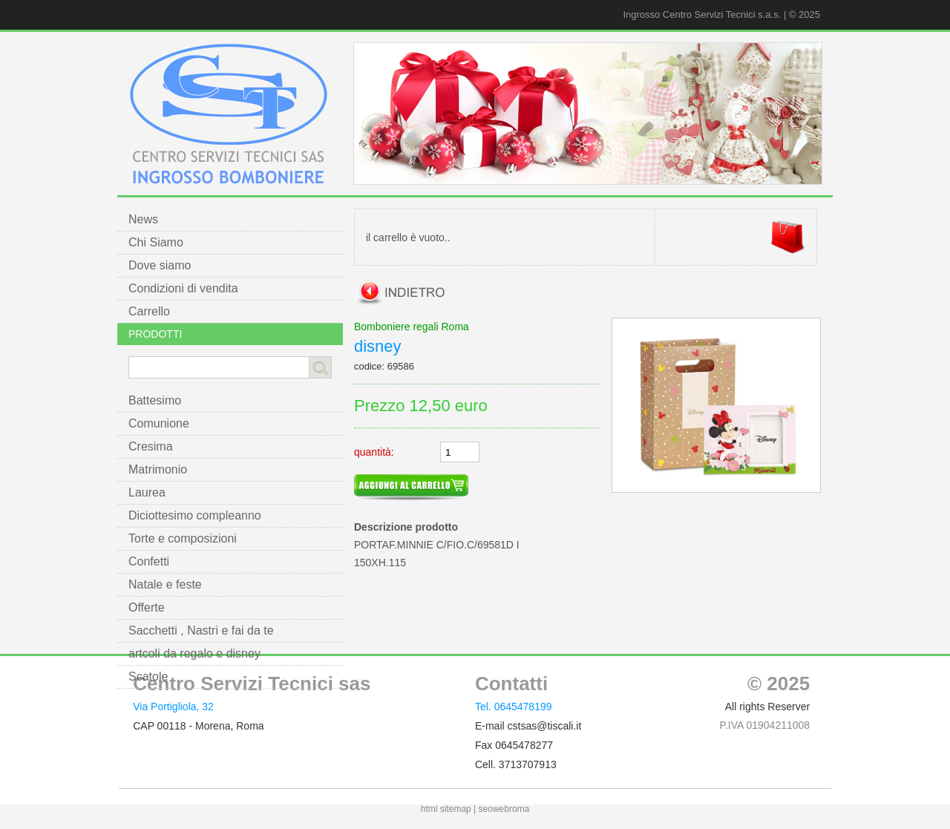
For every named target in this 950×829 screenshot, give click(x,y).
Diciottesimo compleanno (194, 515)
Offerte (146, 607)
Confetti (148, 561)
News (143, 219)
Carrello (149, 311)
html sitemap (446, 809)
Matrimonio (157, 469)
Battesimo (154, 400)
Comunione (158, 423)
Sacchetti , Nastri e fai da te (201, 630)
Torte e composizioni (182, 538)
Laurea (147, 492)
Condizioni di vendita (183, 288)
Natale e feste (165, 584)
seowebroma (504, 809)
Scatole (148, 676)
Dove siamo (159, 265)
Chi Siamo (155, 242)
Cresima (150, 446)
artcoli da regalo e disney (194, 653)
